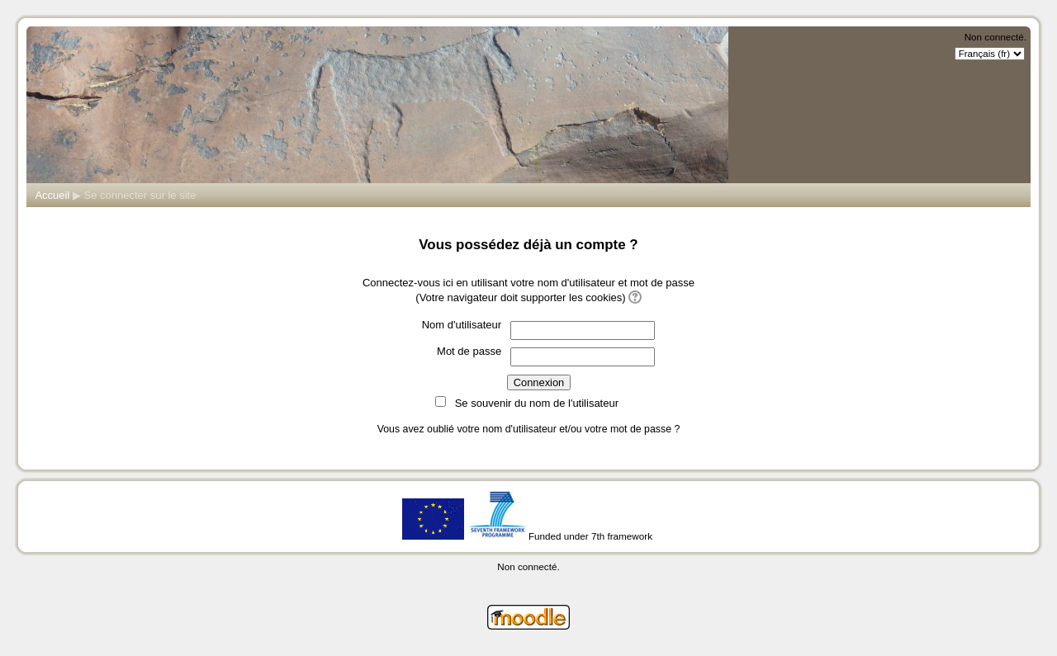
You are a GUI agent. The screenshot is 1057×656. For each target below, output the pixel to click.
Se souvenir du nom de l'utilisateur (537, 403)
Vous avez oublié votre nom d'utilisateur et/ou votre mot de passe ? (528, 429)
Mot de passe (469, 351)
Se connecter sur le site (140, 195)
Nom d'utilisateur (461, 325)
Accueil (52, 195)
